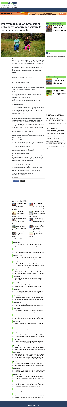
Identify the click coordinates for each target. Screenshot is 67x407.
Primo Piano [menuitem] (44, 10)
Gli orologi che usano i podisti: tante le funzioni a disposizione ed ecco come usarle (34, 279)
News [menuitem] (22, 10)
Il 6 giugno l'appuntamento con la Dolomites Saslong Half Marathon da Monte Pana (34, 317)
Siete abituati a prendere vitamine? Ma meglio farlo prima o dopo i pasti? (31, 312)
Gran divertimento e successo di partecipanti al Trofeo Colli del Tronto (31, 395)
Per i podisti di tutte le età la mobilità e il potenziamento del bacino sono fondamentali (34, 378)
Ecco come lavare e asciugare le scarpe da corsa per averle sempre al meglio (33, 325)
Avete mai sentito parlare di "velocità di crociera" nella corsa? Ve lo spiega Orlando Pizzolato (36, 292)
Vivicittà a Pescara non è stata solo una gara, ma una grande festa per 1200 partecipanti (35, 347)
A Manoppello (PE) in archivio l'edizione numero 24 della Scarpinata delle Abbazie (33, 310)
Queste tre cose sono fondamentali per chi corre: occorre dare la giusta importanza (34, 349)
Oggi (47, 53)
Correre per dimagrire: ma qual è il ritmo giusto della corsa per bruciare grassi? (33, 305)
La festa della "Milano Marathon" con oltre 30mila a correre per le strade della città (33, 384)
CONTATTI (30, 405)
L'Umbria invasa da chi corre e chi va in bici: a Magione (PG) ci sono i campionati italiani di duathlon (38, 357)
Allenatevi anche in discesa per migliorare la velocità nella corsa (29, 397)
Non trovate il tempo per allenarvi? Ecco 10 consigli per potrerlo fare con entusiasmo (34, 371)
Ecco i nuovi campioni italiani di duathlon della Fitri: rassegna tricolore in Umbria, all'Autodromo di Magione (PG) (40, 354)
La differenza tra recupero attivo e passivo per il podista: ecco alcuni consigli (32, 259)
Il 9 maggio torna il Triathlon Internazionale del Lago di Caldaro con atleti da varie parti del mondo (37, 265)
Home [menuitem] (2, 10)
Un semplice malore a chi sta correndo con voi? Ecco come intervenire (31, 299)
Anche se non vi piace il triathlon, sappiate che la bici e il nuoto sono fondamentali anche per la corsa (38, 358)
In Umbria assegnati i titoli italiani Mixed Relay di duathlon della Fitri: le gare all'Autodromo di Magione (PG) (39, 342)
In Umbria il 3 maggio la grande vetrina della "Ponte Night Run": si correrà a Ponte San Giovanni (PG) (38, 304)
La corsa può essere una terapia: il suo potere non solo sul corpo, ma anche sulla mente (35, 267)
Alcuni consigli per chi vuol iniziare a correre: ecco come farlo (29, 329)
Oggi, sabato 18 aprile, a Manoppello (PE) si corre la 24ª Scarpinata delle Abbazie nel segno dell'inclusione (39, 355)
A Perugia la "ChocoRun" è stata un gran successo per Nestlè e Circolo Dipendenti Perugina (36, 383)
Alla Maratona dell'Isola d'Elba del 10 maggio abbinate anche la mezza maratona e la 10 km (36, 297)
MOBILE (34, 405)
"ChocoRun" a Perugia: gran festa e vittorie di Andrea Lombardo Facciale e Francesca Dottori (36, 370)
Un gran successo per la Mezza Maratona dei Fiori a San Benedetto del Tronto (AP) (34, 363)
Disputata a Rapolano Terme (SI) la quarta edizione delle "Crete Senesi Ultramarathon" (35, 257)
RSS (38, 405)
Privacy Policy (37, 403)
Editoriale (17, 173)
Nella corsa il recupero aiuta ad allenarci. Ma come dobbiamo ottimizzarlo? (32, 365)
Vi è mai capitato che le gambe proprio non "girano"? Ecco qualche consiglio (32, 336)
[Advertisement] (42, 4)
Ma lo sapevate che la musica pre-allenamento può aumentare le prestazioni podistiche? (35, 273)
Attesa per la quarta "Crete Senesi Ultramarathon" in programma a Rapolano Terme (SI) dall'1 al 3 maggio (39, 323)
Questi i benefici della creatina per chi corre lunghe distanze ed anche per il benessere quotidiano (19, 206)
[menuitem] (65, 10)
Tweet (23, 180)
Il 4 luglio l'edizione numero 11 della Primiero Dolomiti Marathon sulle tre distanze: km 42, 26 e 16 (37, 251)
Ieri (49, 53)
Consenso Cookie (30, 403)
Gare (47, 88)
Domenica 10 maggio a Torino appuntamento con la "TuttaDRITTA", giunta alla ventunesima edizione (38, 278)
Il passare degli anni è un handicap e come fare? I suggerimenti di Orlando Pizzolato (34, 341)
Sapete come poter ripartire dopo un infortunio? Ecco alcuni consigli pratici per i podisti (35, 391)
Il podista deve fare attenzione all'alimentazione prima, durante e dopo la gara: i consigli (35, 252)
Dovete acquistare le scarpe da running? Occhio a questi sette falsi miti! (31, 286)
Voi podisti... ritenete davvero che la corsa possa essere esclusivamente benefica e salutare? (36, 318)
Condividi (16, 180)
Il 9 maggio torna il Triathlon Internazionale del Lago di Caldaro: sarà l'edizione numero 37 (35, 334)
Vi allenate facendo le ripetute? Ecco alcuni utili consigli (27, 386)
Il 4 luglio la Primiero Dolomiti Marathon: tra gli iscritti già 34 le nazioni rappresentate (34, 291)
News (47, 76)
